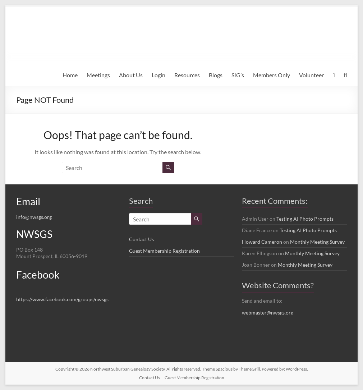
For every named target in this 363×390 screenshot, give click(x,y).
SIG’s (237, 75)
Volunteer (311, 75)
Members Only (271, 75)
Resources (187, 75)
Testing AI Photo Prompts (305, 219)
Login (158, 75)
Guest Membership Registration (164, 251)
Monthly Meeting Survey (317, 242)
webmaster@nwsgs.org (267, 312)
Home (70, 75)
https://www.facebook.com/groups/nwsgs (62, 299)
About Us (131, 75)
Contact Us (141, 239)
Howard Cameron (262, 242)
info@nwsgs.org (34, 217)
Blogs (215, 75)
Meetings (98, 75)
